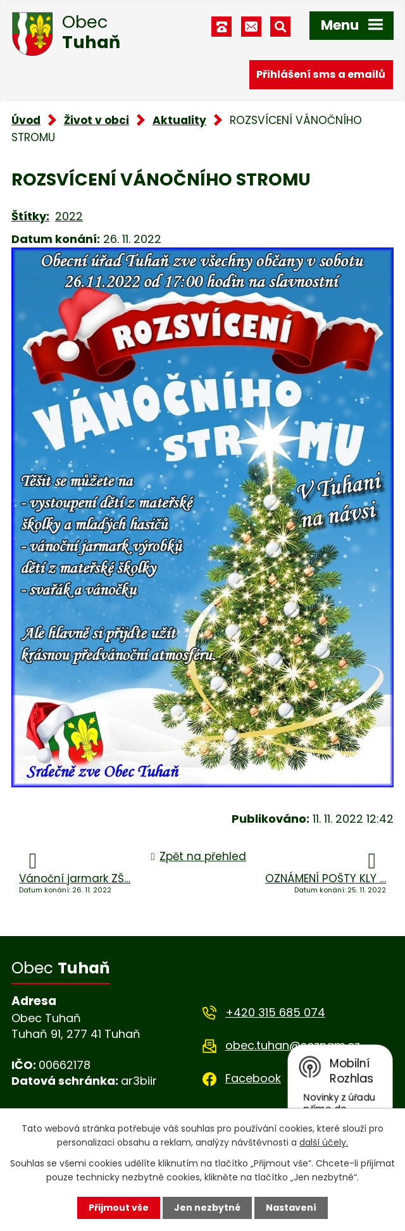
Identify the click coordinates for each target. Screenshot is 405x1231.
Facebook (253, 1078)
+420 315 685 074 (275, 1012)
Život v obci (96, 120)
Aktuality (179, 120)
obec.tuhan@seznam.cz (292, 1045)
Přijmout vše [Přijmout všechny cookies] (119, 1207)
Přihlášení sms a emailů (320, 74)
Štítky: (30, 216)
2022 (69, 216)
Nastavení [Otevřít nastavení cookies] (291, 1207)
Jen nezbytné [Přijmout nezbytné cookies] (207, 1207)
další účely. (323, 1142)
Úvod (25, 120)
